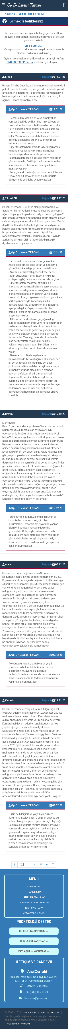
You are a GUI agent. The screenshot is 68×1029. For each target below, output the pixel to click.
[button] (64, 5)
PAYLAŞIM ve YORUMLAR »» (34, 951)
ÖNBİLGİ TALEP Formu (20, 62)
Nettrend (25, 1023)
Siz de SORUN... (33, 45)
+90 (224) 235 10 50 (34, 985)
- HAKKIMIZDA (34, 892)
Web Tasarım (13, 1023)
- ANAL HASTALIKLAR (33, 897)
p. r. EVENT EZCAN (24, 5)
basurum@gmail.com (36, 998)
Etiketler (55, 1012)
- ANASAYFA (33, 886)
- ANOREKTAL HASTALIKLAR (34, 902)
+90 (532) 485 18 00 (36, 992)
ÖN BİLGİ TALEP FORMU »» (34, 931)
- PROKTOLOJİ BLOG (34, 913)
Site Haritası (29, 1012)
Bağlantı (47, 76)
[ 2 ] (22, 864)
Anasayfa (10, 13)
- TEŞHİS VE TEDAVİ (34, 907)
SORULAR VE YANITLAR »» (33, 941)
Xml (43, 1012)
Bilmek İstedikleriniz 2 (31, 13)
